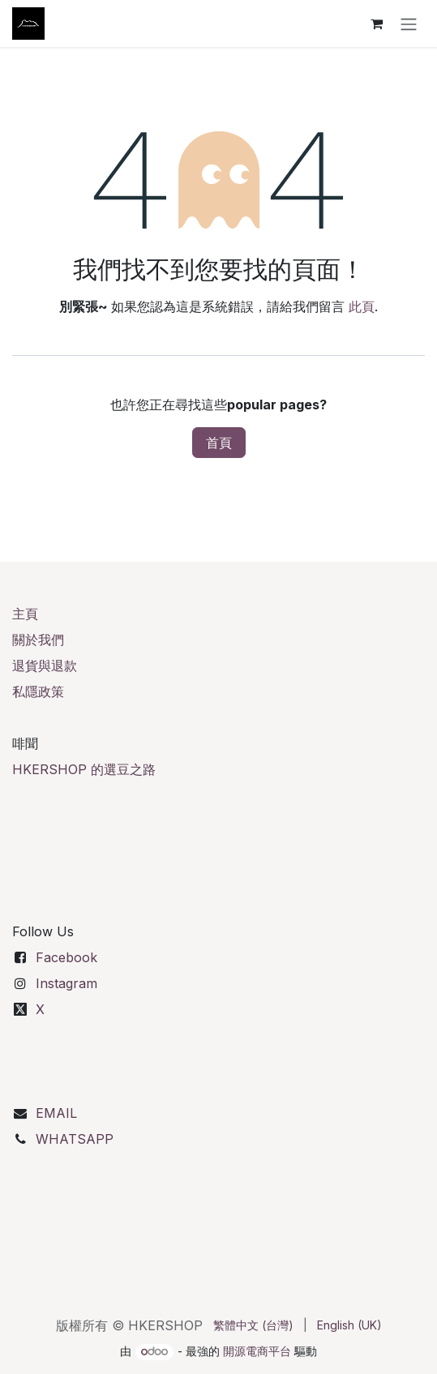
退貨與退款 (44, 665)
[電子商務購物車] (376, 23)
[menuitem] (253, 1325)
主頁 (25, 614)
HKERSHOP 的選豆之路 (84, 769)
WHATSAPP (75, 1139)
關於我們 (38, 639)
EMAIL (56, 1113)
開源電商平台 (257, 1351)
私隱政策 (38, 691)
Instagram (66, 983)
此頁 (362, 306)
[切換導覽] (408, 23)
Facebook (66, 957)
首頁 (219, 442)
